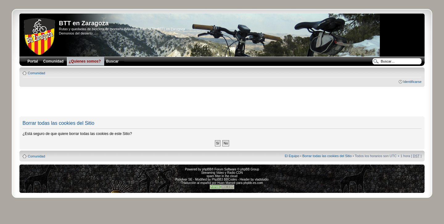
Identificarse (412, 81)
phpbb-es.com (253, 183)
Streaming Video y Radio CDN (222, 172)
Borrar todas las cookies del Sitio (327, 156)
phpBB (206, 169)
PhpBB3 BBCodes (224, 179)
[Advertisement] (222, 102)
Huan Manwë (226, 183)
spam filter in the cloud (222, 176)
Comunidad (36, 73)
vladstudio (262, 179)
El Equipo (292, 156)
